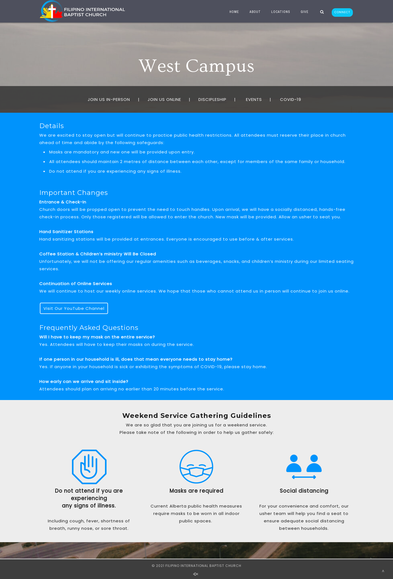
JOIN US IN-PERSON (109, 99)
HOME (232, 12)
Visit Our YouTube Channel (73, 308)
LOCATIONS (279, 12)
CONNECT (342, 12)
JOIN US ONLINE (164, 99)
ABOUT (253, 12)
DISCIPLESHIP (212, 99)
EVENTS (254, 99)
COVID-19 (292, 99)
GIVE (303, 12)
